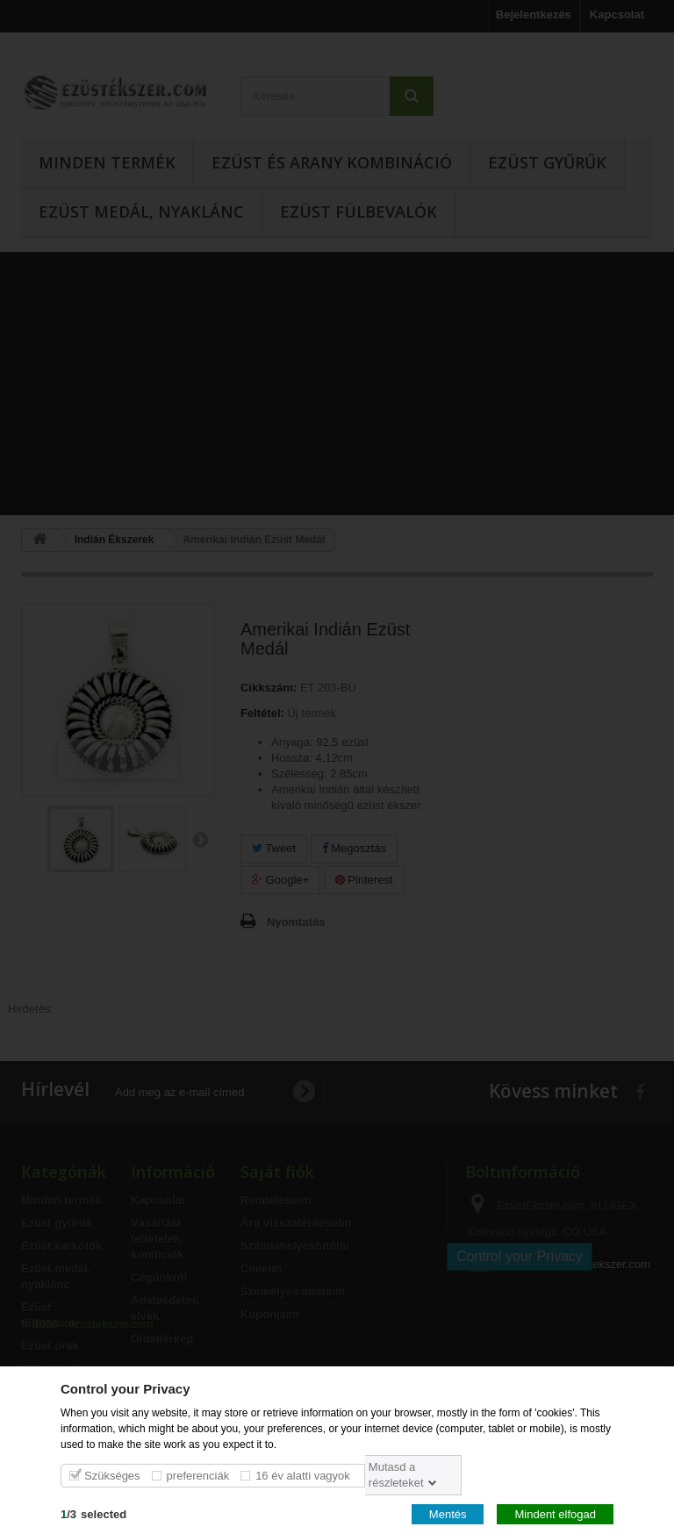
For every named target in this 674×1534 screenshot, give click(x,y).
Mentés (448, 1513)
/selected (93, 1513)
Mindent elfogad (555, 1513)
